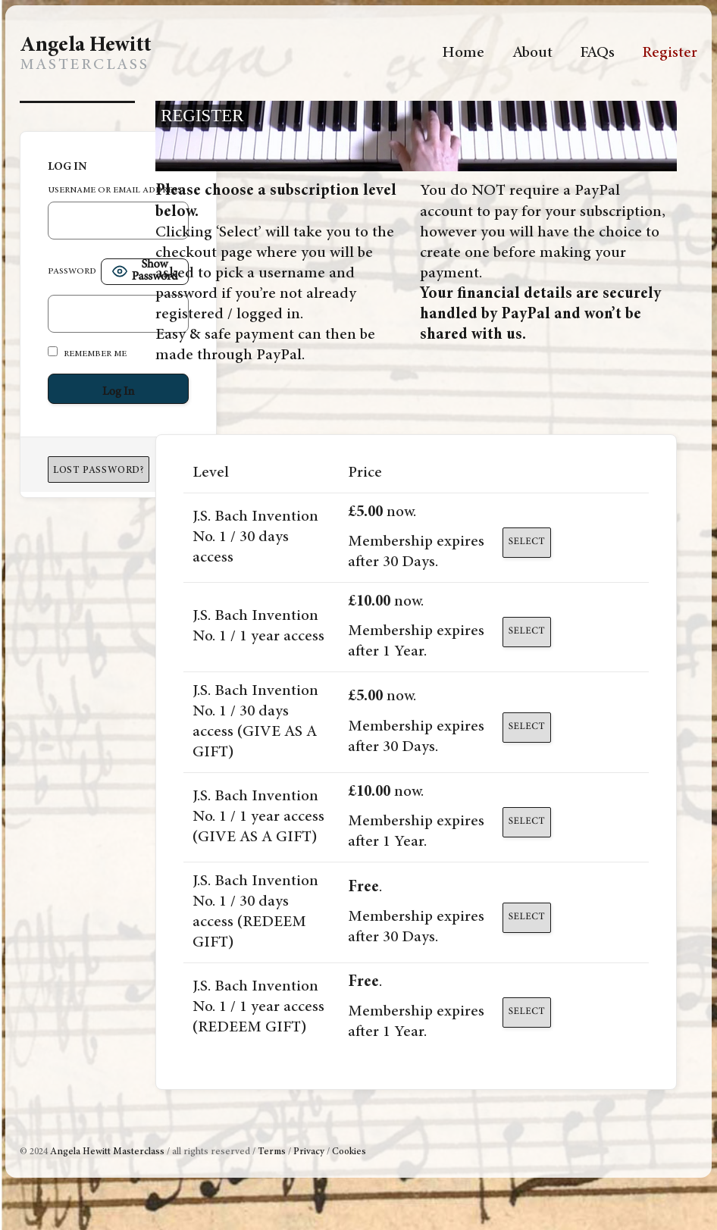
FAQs (597, 53)
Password (72, 272)
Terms (272, 1152)
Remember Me (87, 352)
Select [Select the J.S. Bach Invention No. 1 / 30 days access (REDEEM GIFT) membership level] (527, 917)
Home (463, 53)
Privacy (308, 1152)
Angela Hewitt (86, 46)
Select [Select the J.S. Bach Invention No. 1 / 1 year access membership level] (527, 632)
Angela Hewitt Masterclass (107, 1152)
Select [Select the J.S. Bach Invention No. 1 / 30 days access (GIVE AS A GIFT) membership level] (527, 727)
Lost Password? (98, 471)
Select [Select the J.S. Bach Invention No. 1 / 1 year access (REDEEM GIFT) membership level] (527, 1012)
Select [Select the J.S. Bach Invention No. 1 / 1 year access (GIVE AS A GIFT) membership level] (527, 822)
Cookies (349, 1152)
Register (669, 53)
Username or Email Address (115, 190)
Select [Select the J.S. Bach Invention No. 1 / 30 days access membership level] (527, 542)
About (532, 53)
